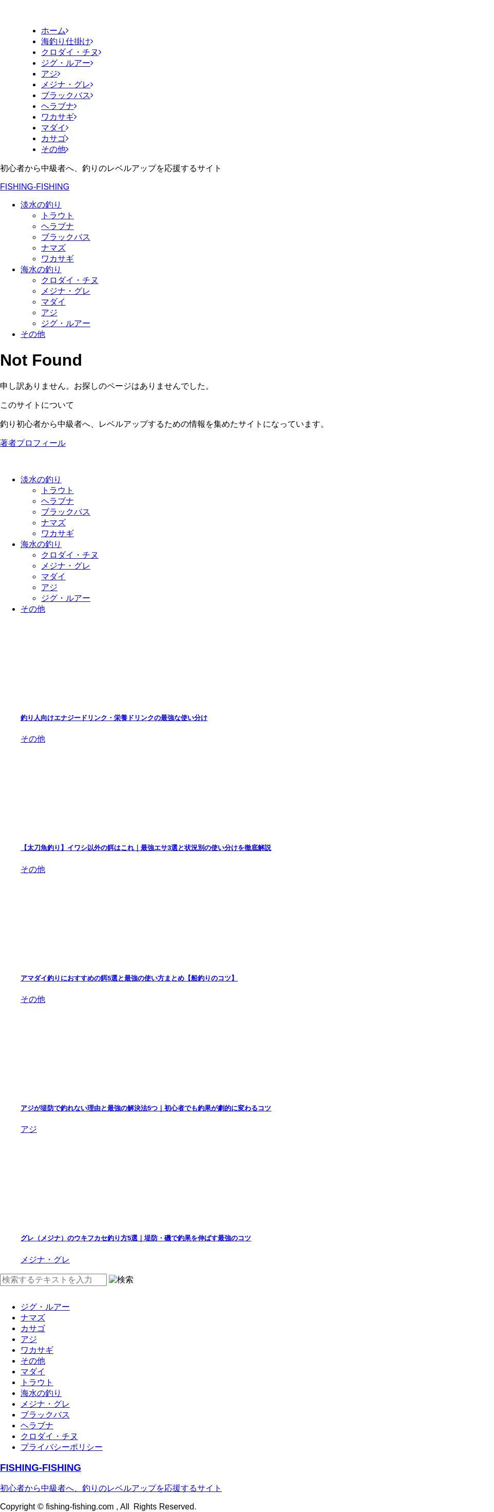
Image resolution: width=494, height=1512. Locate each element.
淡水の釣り (41, 204)
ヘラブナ (57, 226)
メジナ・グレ (65, 291)
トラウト (57, 215)
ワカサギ (57, 258)
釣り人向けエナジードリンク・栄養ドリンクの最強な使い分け (114, 718)
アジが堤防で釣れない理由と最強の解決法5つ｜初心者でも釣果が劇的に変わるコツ (146, 1108)
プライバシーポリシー (62, 1447)
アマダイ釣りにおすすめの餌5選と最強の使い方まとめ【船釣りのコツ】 (129, 978)
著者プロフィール (33, 443)
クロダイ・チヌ (70, 280)
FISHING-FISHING (34, 186)
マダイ (53, 301)
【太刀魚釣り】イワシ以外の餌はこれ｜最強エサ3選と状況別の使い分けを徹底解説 (146, 848)
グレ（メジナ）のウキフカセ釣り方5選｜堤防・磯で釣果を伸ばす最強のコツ (136, 1238)
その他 (33, 334)
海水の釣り (41, 269)
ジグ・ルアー (65, 323)
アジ (49, 312)
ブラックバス (65, 237)
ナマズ (53, 247)
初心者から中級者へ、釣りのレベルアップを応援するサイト (111, 1488)
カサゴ (33, 1328)
